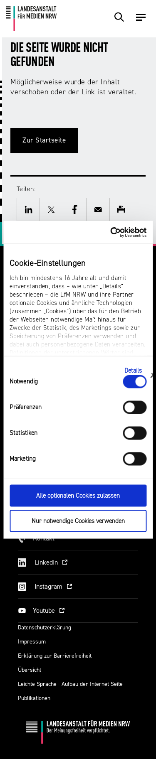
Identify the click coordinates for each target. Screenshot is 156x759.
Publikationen (34, 698)
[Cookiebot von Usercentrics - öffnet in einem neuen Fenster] (111, 232)
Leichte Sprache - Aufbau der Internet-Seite (70, 684)
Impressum (32, 642)
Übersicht (29, 670)
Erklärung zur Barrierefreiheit (55, 656)
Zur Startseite (44, 140)
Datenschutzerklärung (44, 627)
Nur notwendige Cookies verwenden (78, 521)
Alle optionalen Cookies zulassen (78, 496)
